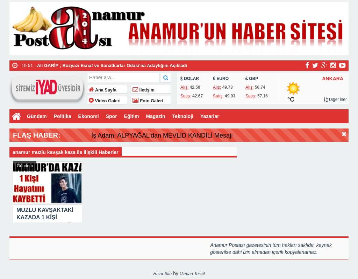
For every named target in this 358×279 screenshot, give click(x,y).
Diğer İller (335, 99)
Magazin (155, 116)
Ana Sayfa (102, 90)
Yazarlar (209, 116)
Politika (62, 116)
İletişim (144, 90)
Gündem (37, 116)
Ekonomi (88, 116)
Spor (111, 116)
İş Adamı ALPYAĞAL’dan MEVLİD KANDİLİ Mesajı (175, 135)
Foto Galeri (148, 100)
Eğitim (131, 116)
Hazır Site (162, 273)
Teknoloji (182, 116)
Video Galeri (105, 100)
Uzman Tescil (192, 273)
